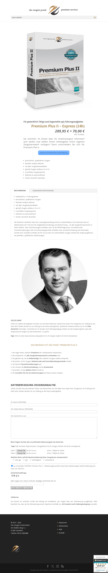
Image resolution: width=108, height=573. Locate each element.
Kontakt (61, 533)
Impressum (63, 523)
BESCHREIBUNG (20, 190)
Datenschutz (63, 526)
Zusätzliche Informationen (43, 190)
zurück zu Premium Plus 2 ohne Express (54, 153)
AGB (60, 529)
